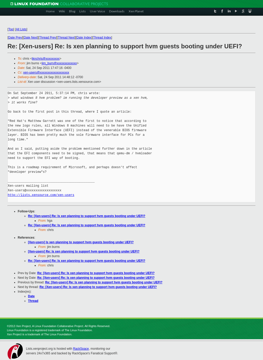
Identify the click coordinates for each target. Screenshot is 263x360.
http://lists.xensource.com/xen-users (41, 195)
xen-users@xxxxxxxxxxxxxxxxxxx (46, 72)
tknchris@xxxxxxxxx (46, 58)
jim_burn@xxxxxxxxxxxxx (59, 63)
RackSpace (81, 348)
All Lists (21, 29)
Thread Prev (47, 37)
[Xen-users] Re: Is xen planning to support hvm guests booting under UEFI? (83, 251)
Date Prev (15, 37)
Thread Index (102, 37)
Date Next (30, 37)
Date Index (84, 37)
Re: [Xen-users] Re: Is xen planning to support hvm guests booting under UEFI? (86, 216)
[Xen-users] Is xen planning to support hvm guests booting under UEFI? (81, 242)
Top (10, 29)
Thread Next (66, 37)
